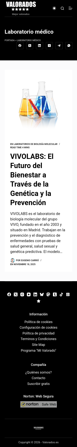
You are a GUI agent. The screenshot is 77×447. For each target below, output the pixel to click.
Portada (10, 40)
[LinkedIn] (39, 45)
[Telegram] (59, 45)
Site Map (38, 345)
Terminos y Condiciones (38, 339)
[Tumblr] (55, 294)
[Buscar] (62, 8)
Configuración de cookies (38, 327)
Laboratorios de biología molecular (35, 144)
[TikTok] (61, 294)
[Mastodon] (48, 294)
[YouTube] (29, 294)
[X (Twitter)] (29, 45)
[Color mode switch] (54, 8)
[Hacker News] (49, 45)
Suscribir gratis (38, 384)
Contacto (38, 378)
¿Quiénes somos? (38, 372)
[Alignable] (38, 301)
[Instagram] (22, 294)
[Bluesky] (42, 294)
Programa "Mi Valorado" (38, 350)
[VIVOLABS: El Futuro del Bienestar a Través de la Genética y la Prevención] (38, 103)
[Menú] (70, 8)
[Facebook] (19, 45)
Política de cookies (38, 322)
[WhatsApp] (69, 45)
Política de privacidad (38, 333)
